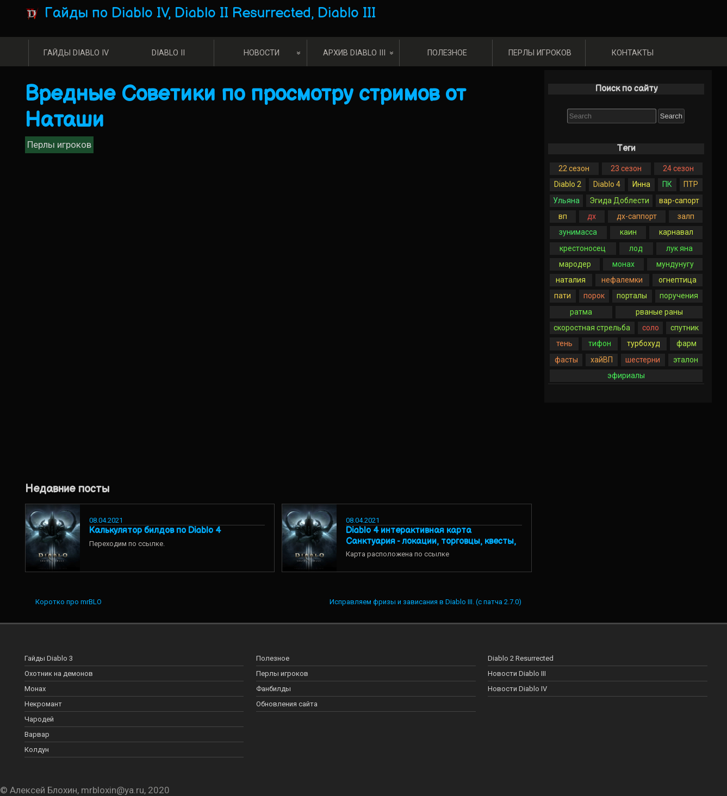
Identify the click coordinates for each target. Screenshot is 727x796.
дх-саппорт (637, 216)
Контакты (633, 53)
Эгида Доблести (619, 200)
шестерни (642, 359)
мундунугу (675, 264)
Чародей (39, 719)
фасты (566, 359)
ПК (667, 184)
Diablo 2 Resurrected (521, 658)
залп (686, 216)
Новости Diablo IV (517, 689)
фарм (686, 343)
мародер (575, 264)
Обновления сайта (287, 704)
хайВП (602, 359)
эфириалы (626, 375)
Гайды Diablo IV (76, 53)
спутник (684, 327)
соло (650, 327)
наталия (571, 279)
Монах (35, 689)
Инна (641, 184)
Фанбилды (273, 689)
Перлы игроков (539, 53)
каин (628, 232)
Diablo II (168, 53)
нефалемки (622, 279)
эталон (685, 359)
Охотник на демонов (58, 673)
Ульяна (566, 200)
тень (564, 343)
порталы (632, 295)
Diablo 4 (606, 184)
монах (623, 264)
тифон (599, 343)
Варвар (36, 734)
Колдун (36, 749)
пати (562, 295)
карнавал (676, 232)
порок (594, 295)
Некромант (43, 704)
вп (562, 216)
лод (636, 248)
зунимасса (578, 232)
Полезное (447, 53)
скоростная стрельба (592, 327)
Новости (261, 53)
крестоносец (583, 248)
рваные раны (659, 312)
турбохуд (643, 343)
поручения (679, 295)
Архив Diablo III (354, 53)
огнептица (677, 279)
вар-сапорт (679, 200)
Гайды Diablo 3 (48, 658)
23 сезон (626, 168)
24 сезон (678, 168)
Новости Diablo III (517, 673)
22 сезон (573, 168)
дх (591, 216)
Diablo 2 (567, 184)
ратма (581, 312)
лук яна (679, 248)
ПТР (690, 184)
